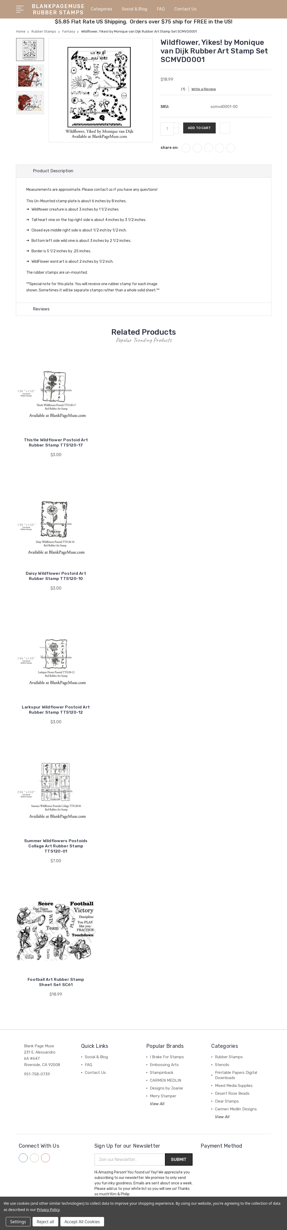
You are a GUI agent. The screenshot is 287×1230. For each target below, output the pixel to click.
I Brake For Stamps (167, 1057)
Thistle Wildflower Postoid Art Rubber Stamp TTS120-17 (56, 442)
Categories (104, 8)
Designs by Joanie (166, 1088)
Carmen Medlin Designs (236, 1109)
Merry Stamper (163, 1096)
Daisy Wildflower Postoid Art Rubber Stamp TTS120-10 (55, 576)
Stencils (222, 1064)
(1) (186, 88)
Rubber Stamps (229, 1057)
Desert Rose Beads (232, 1093)
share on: (169, 146)
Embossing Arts (164, 1064)
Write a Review (206, 88)
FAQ (163, 8)
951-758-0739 (37, 1074)
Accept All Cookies (82, 1222)
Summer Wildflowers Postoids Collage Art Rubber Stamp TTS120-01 (56, 846)
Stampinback (161, 1072)
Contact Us (185, 8)
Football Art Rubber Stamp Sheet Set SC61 (56, 982)
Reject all (45, 1222)
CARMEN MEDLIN (165, 1080)
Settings (18, 1222)
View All (157, 1104)
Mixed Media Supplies (234, 1085)
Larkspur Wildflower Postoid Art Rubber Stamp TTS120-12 (56, 710)
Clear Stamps (227, 1101)
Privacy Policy (48, 1209)
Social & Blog (137, 8)
